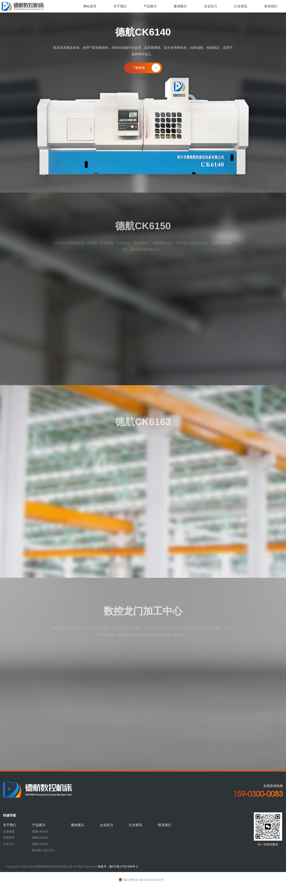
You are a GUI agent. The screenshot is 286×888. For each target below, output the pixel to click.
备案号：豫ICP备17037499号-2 (118, 866)
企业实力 (9, 844)
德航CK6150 (40, 837)
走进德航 (9, 831)
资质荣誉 (9, 837)
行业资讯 (135, 825)
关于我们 (9, 825)
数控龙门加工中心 (43, 850)
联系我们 (164, 825)
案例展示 (77, 825)
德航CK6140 (40, 831)
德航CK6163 (40, 844)
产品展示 (38, 825)
